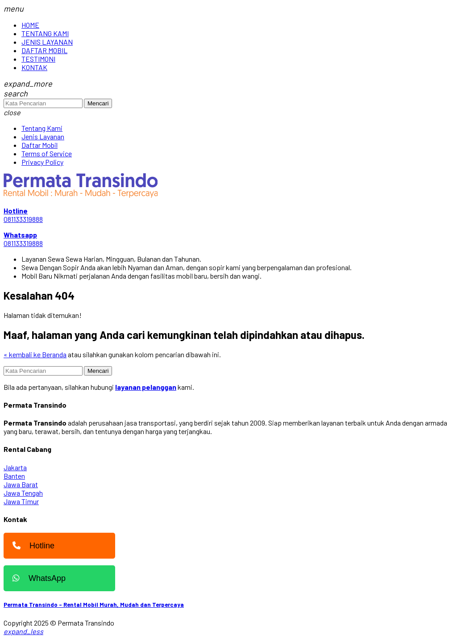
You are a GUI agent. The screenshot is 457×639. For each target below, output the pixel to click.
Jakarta (15, 467)
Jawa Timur (21, 501)
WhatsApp (37, 578)
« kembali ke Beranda (35, 354)
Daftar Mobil (39, 145)
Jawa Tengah (23, 493)
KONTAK (34, 67)
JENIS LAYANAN (47, 42)
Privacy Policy (42, 162)
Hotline (31, 545)
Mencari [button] (97, 103)
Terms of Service (46, 153)
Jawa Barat (21, 484)
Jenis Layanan (42, 136)
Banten (14, 476)
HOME (30, 25)
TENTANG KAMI (45, 33)
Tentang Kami (41, 128)
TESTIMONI (38, 58)
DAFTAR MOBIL (44, 50)
